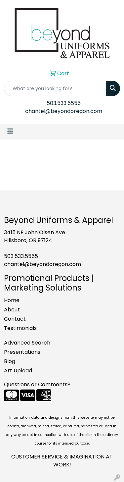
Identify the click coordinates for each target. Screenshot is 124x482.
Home (12, 300)
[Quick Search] (55, 88)
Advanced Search (27, 343)
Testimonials (20, 328)
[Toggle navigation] (10, 131)
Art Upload (18, 370)
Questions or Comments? (37, 384)
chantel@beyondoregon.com (63, 111)
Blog (9, 361)
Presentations (22, 352)
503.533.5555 (64, 103)
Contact (15, 319)
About (12, 309)
